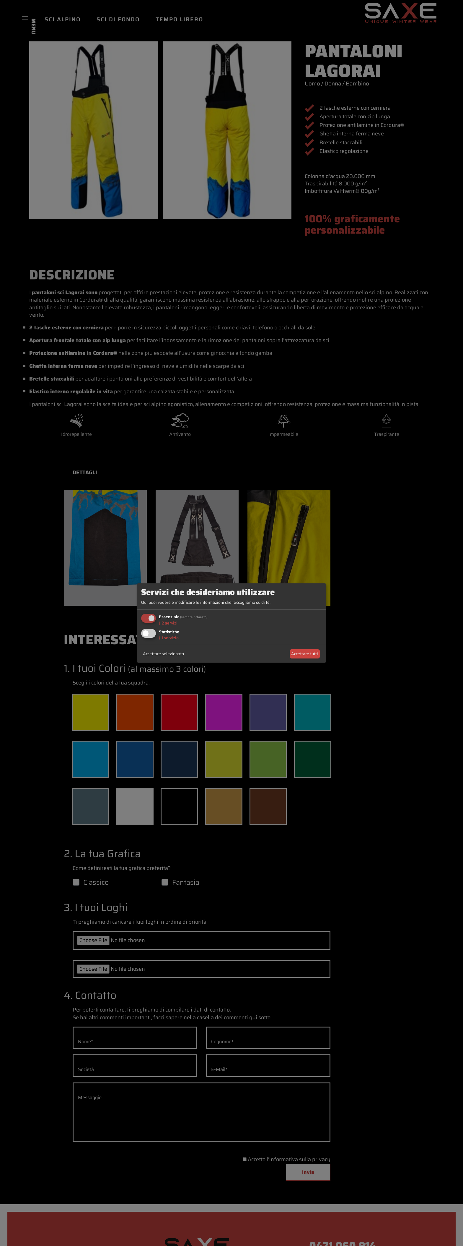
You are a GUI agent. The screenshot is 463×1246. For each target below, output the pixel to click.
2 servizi (168, 623)
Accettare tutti (304, 653)
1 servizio (169, 638)
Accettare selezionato (163, 653)
